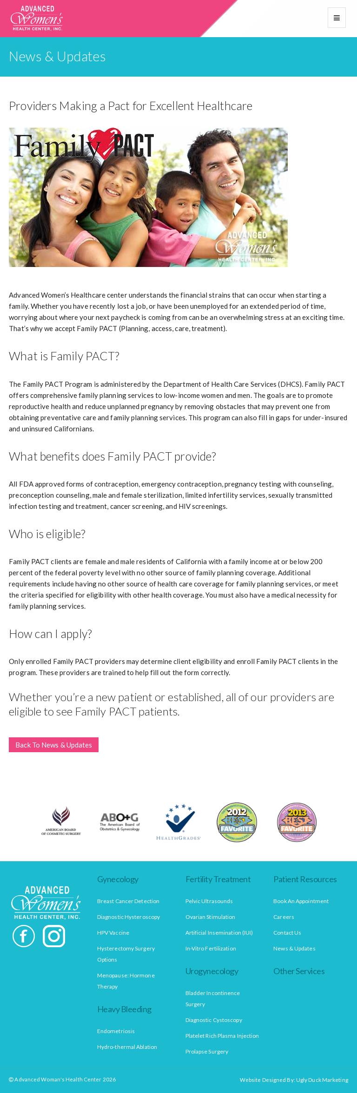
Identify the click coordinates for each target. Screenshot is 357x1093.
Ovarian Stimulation (210, 916)
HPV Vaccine (113, 932)
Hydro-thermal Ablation (127, 1046)
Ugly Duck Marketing (322, 1079)
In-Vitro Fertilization (210, 948)
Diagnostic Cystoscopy (213, 1019)
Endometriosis (116, 1031)
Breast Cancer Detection (128, 901)
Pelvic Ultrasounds (209, 901)
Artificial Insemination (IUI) (219, 932)
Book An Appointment (301, 901)
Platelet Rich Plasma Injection (222, 1035)
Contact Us (287, 932)
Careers (283, 916)
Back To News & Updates (53, 745)
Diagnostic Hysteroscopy (128, 916)
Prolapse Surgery (207, 1051)
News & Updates (294, 948)
